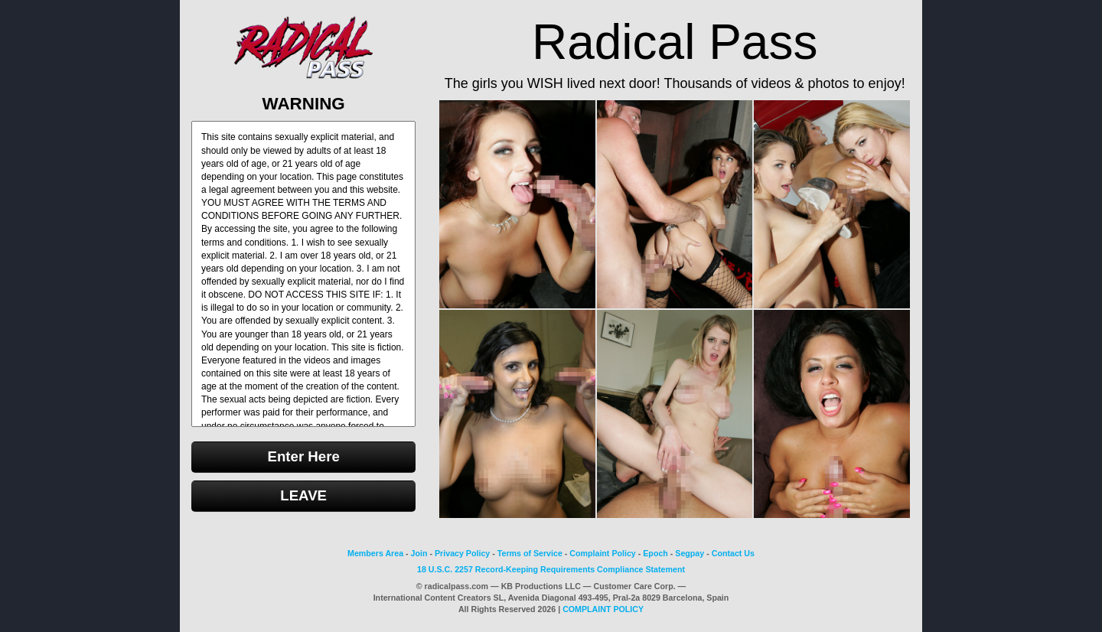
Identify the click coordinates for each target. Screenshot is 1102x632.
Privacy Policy (462, 553)
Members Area (375, 553)
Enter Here (303, 456)
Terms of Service (529, 553)
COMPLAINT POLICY (603, 609)
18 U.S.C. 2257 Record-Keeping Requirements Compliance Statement (551, 569)
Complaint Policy (602, 553)
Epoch (655, 553)
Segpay (689, 553)
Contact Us (733, 553)
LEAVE (303, 495)
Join (419, 553)
